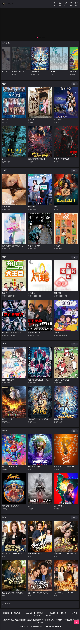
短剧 (4, 517)
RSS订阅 (29, 613)
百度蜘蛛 (40, 613)
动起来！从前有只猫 (61, 380)
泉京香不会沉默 (34, 246)
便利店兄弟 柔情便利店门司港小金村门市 (14, 246)
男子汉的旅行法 (34, 332)
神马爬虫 (48, 616)
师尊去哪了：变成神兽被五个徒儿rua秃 (40, 419)
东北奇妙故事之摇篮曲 (36, 159)
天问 (30, 506)
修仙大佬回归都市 (35, 553)
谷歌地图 (52, 613)
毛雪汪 (56, 332)
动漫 (4, 344)
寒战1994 (5, 120)
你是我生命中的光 (38, 72)
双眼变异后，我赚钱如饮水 (12, 553)
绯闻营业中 (6, 206)
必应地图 (63, 613)
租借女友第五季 (8, 380)
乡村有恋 (31, 120)
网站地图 (17, 613)
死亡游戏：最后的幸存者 (11, 332)
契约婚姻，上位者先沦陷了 (38, 593)
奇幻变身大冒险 (34, 467)
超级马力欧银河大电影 (10, 467)
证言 (4, 159)
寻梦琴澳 (57, 120)
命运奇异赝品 (59, 506)
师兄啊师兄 (54, 72)
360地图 (74, 613)
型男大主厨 (6, 293)
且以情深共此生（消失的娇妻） (21, 72)
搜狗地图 (37, 616)
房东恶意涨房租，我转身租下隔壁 (14, 593)
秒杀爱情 (31, 206)
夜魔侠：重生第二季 (61, 159)
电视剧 (5, 170)
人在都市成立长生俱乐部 (63, 593)
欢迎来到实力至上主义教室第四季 (40, 380)
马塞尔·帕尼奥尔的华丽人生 (64, 467)
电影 (4, 84)
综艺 (4, 257)
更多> (74, 84)
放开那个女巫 (7, 419)
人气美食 (31, 293)
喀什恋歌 (57, 246)
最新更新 (6, 613)
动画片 (5, 431)
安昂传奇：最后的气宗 (10, 506)
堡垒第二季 (58, 206)
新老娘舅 (57, 293)
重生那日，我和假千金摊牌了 (65, 553)
